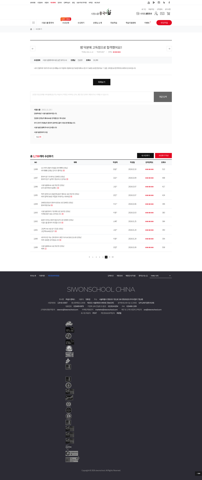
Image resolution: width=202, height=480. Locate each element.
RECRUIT (97, 2)
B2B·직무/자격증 (82, 2)
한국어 (60, 2)
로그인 (144, 9)
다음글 (169, 48)
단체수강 (110, 275)
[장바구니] (168, 13)
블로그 (164, 2)
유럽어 (46, 2)
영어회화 (32, 2)
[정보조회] (110, 302)
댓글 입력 (163, 96)
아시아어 (53, 2)
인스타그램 (159, 2)
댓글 (38, 137)
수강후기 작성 (163, 155)
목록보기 (101, 81)
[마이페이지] (156, 13)
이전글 (32, 48)
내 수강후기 (145, 155)
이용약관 (42, 275)
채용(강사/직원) (130, 275)
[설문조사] (144, 13)
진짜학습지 (67, 2)
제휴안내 (119, 275)
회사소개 (33, 275)
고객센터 (159, 9)
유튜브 (148, 2)
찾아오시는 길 (143, 275)
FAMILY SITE (154, 275)
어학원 (90, 2)
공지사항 (168, 9)
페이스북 (169, 2)
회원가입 (151, 9)
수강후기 (39, 29)
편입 (73, 2)
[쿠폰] (162, 13)
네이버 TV (153, 2)
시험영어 (40, 2)
